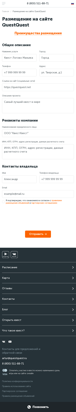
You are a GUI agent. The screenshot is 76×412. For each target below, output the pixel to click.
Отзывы (7, 288)
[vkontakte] (3, 341)
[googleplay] (5, 254)
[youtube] (10, 341)
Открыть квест (11, 320)
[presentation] (23, 214)
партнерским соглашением (44, 203)
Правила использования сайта (16, 386)
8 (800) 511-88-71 (38, 3)
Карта (6, 277)
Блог (5, 309)
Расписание (9, 267)
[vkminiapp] (14, 254)
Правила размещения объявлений (18, 396)
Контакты (8, 298)
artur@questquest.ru (14, 358)
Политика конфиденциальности (17, 381)
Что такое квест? (13, 330)
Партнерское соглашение (14, 391)
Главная (5, 11)
